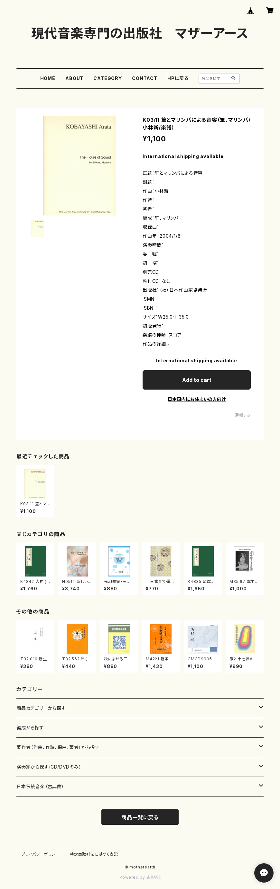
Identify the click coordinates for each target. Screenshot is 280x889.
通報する (243, 415)
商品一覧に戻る (140, 817)
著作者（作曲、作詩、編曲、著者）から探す (57, 747)
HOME (47, 78)
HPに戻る (178, 78)
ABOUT (74, 78)
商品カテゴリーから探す (41, 708)
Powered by (140, 877)
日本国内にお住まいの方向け (197, 399)
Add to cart (196, 380)
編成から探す (30, 727)
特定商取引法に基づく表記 (94, 854)
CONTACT (144, 78)
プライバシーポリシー (41, 854)
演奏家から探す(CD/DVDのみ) (48, 767)
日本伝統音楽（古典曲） (40, 786)
